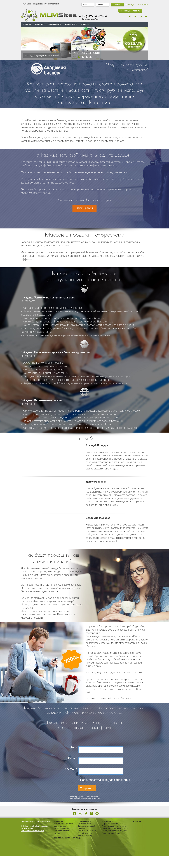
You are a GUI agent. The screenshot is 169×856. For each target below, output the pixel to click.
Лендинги (81, 828)
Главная (27, 24)
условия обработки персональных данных (84, 798)
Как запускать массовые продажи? (114, 831)
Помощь (77, 838)
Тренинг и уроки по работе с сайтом (115, 828)
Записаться (84, 208)
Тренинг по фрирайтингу (111, 833)
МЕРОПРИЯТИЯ (71, 24)
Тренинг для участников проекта (114, 826)
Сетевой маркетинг (85, 833)
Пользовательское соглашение (32, 831)
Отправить (87, 788)
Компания (58, 821)
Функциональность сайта (87, 826)
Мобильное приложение (87, 831)
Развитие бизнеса (84, 824)
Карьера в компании (61, 828)
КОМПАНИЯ (39, 24)
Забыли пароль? (142, 5)
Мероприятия (108, 821)
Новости (57, 833)
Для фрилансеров (62, 838)
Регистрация (129, 5)
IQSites (25, 826)
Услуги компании (60, 826)
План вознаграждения (62, 831)
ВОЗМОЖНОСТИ (54, 24)
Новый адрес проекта (130, 11)
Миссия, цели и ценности (63, 824)
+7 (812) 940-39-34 (94, 16)
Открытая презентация (110, 824)
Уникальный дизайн (85, 835)
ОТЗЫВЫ (84, 24)
